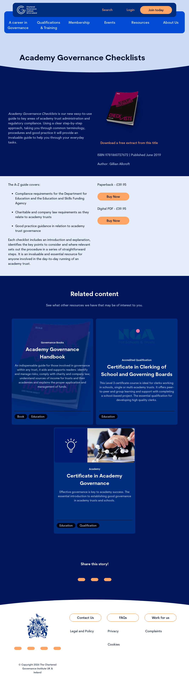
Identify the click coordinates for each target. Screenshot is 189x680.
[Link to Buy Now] (113, 197)
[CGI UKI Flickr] (57, 648)
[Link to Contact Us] (85, 618)
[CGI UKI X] (44, 648)
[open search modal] (104, 10)
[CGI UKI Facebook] (31, 648)
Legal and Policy (82, 631)
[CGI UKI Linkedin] (18, 648)
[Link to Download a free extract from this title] (129, 143)
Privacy (113, 631)
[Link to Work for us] (160, 618)
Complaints (153, 631)
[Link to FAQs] (123, 618)
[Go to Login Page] (127, 10)
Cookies (114, 644)
